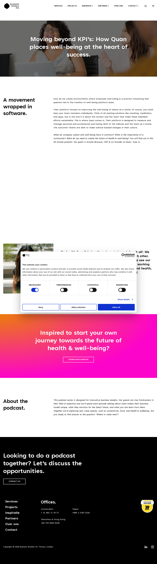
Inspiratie (86, 6)
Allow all (116, 307)
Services (58, 6)
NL (153, 6)
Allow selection (78, 307)
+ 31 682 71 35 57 (50, 513)
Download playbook (78, 360)
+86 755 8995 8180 (50, 523)
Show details (124, 299)
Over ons (118, 6)
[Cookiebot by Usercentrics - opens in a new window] (123, 255)
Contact (132, 6)
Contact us (14, 481)
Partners (102, 6)
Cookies (49, 547)
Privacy (42, 547)
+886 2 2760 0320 (81, 513)
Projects (72, 6)
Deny (40, 307)
